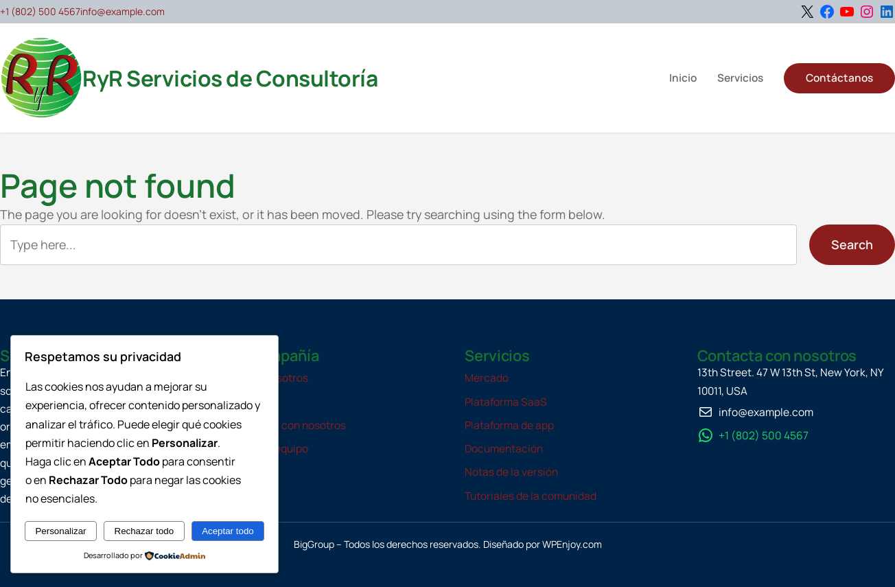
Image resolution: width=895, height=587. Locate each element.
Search (852, 244)
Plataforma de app (509, 425)
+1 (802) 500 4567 (40, 11)
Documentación (504, 448)
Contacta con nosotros (289, 425)
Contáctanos (839, 78)
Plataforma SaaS (506, 402)
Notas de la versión (511, 472)
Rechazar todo (144, 531)
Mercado (487, 378)
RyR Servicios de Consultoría (229, 78)
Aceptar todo (228, 531)
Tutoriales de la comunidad (530, 496)
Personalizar (60, 531)
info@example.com (122, 11)
